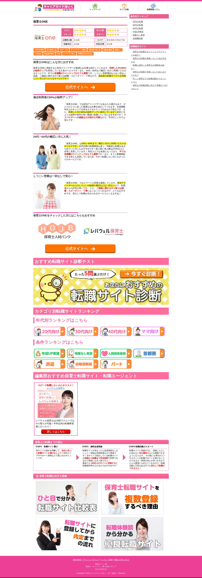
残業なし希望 (139, 35)
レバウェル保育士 (56, 388)
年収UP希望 (138, 32)
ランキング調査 (107, 560)
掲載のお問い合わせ (121, 560)
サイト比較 (124, 7)
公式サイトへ (80, 87)
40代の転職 (138, 28)
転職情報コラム (153, 7)
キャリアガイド (101, 569)
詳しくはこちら (56, 431)
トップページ (94, 7)
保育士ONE (40, 21)
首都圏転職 (138, 38)
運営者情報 (77, 560)
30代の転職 (138, 25)
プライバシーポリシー (91, 560)
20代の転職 (138, 21)
